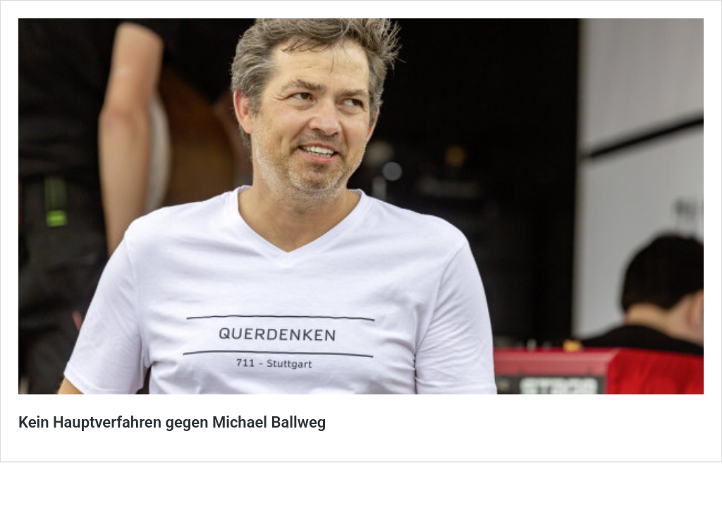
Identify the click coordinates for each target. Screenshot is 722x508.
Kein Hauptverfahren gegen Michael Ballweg (172, 422)
